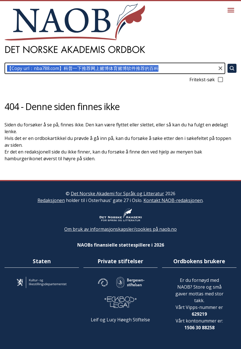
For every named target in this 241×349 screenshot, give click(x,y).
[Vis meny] (231, 10)
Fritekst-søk (206, 79)
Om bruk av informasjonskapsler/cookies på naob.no (120, 229)
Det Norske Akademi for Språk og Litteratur (117, 193)
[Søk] (231, 68)
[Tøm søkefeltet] (220, 68)
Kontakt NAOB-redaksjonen (173, 200)
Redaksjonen (51, 200)
